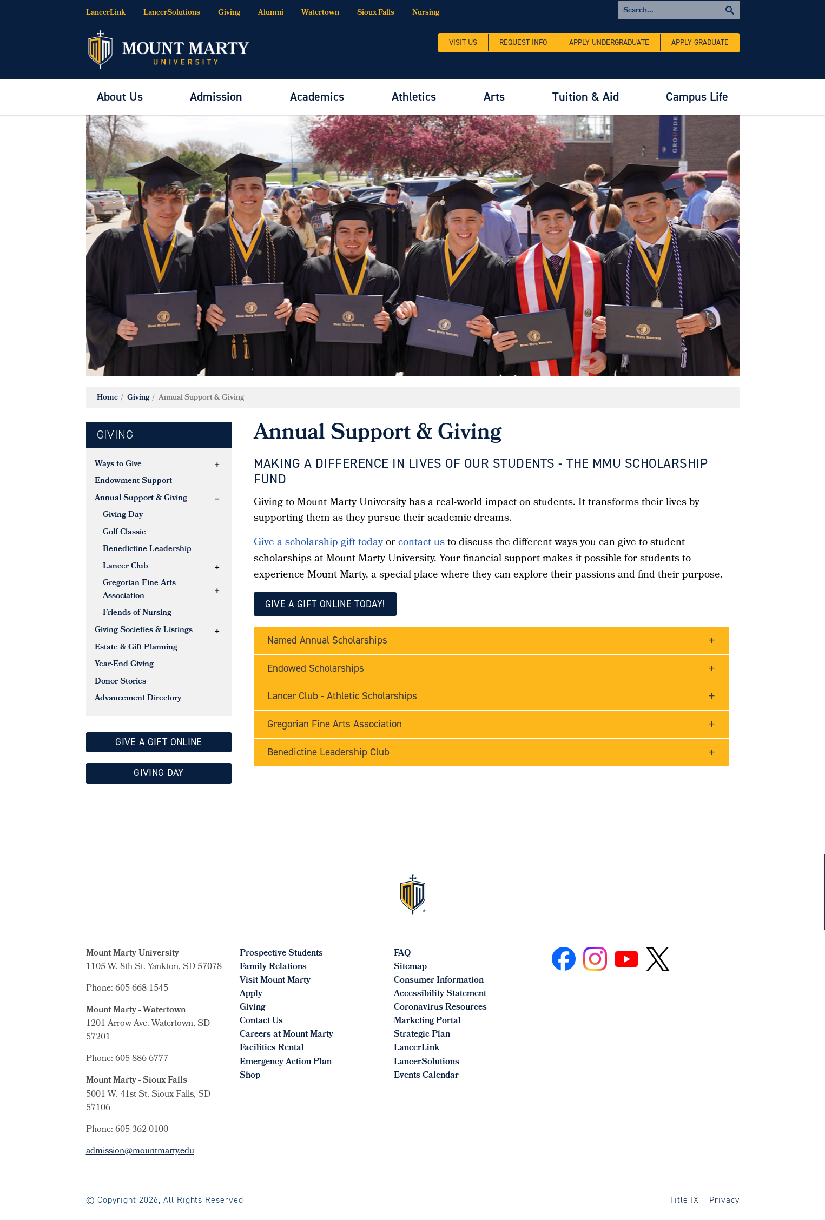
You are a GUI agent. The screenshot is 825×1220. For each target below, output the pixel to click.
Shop (250, 1076)
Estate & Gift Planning (136, 648)
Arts (494, 96)
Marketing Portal (427, 1021)
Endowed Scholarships (315, 668)
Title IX (684, 1199)
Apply (251, 994)
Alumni (270, 13)
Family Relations (273, 967)
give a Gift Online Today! (325, 604)
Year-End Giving (124, 665)
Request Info (523, 42)
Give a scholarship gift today (320, 543)
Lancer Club (125, 567)
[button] (217, 464)
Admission (216, 96)
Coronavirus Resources (440, 1007)
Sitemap (410, 967)
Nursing (425, 13)
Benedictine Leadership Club (328, 752)
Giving (229, 13)
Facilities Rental (272, 1048)
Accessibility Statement (440, 994)
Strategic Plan (422, 1034)
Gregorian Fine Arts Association (139, 590)
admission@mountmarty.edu (140, 1151)
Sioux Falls (375, 13)
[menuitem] (120, 97)
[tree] (159, 582)
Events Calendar (426, 1076)
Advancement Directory (138, 699)
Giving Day (123, 515)
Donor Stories (120, 682)
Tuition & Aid (585, 96)
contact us (421, 543)
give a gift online (158, 741)
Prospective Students (281, 953)
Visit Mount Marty (275, 980)
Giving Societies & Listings (144, 631)
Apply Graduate (700, 42)
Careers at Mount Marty (286, 1034)
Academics (317, 96)
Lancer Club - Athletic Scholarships (342, 695)
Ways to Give (118, 465)
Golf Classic (124, 533)
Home (107, 398)
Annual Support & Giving (141, 499)
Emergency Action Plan (286, 1062)
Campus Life (697, 96)
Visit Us (463, 42)
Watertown (320, 13)
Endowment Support (133, 481)
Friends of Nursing (137, 613)
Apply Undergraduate (609, 42)
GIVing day (159, 772)
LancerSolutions (171, 13)
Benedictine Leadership (147, 549)
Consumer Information (439, 980)
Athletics (414, 96)
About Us (120, 96)
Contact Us (261, 1021)
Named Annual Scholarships (327, 640)
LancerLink (106, 13)
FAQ (402, 953)
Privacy (724, 1199)
